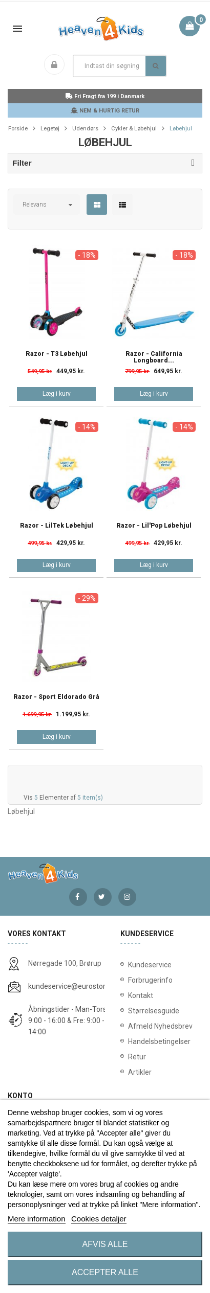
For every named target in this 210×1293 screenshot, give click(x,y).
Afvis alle (105, 1244)
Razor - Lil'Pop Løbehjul (154, 526)
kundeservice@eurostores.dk (75, 986)
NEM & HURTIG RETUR (105, 110)
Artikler (140, 1072)
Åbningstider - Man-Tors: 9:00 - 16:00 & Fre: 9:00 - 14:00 (68, 1020)
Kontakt (140, 995)
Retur (137, 1057)
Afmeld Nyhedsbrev (160, 1026)
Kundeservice (150, 965)
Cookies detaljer (99, 1218)
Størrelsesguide (153, 1011)
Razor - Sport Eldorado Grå (56, 697)
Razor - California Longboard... (153, 357)
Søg (155, 66)
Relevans (35, 204)
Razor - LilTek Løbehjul (56, 526)
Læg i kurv (57, 393)
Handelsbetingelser (159, 1041)
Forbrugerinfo (150, 980)
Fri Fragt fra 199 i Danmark (105, 96)
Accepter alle (105, 1272)
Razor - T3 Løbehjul (57, 354)
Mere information (37, 1218)
